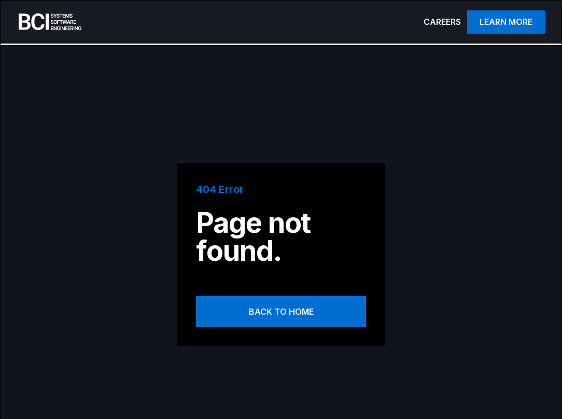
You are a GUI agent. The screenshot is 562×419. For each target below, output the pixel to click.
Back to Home (281, 311)
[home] (164, 22)
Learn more (506, 22)
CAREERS (442, 22)
